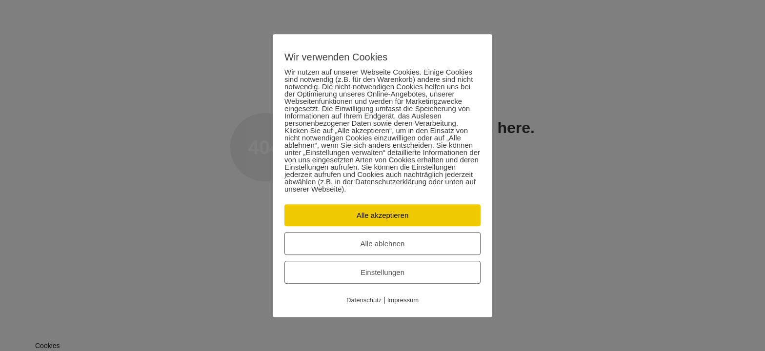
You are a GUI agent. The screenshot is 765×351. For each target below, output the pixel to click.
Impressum (403, 300)
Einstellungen (382, 272)
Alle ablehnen (383, 243)
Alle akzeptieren (383, 215)
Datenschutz (364, 300)
